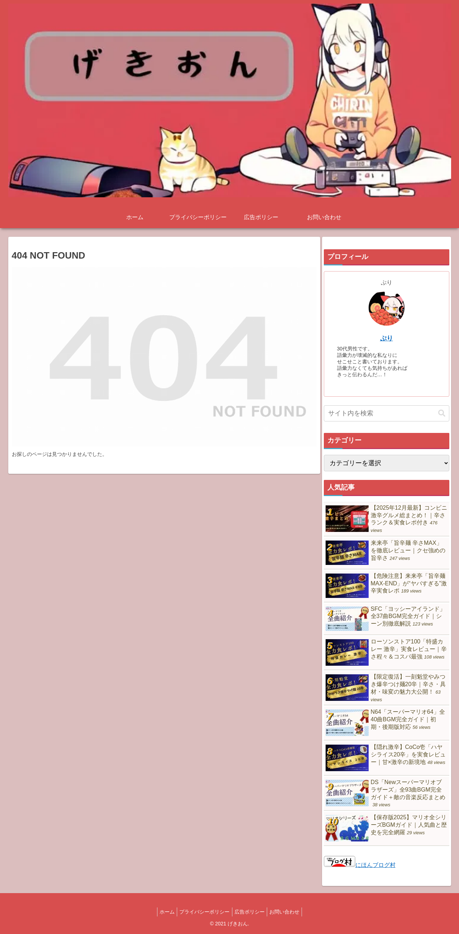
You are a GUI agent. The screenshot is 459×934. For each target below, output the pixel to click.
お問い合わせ (289, 912)
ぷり (386, 338)
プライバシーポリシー (203, 912)
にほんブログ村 (360, 865)
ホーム (163, 912)
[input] (386, 413)
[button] (441, 413)
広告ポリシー (251, 912)
